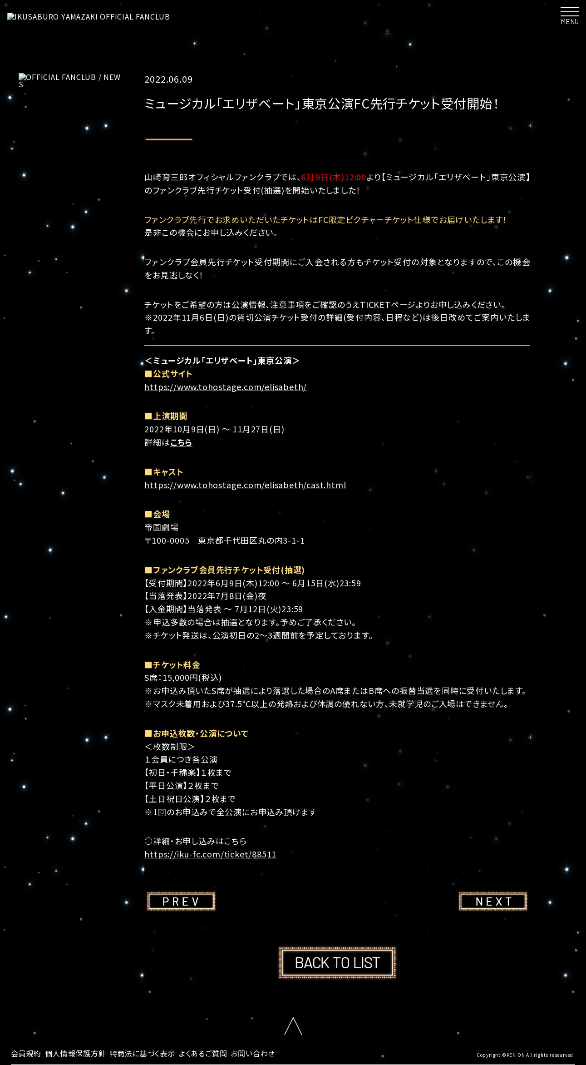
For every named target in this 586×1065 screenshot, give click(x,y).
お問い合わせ (253, 1053)
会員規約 (26, 1053)
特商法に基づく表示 (142, 1053)
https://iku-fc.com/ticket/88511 (210, 854)
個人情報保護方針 (75, 1053)
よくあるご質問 (203, 1053)
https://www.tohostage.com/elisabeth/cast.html (245, 484)
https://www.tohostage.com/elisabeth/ (225, 386)
